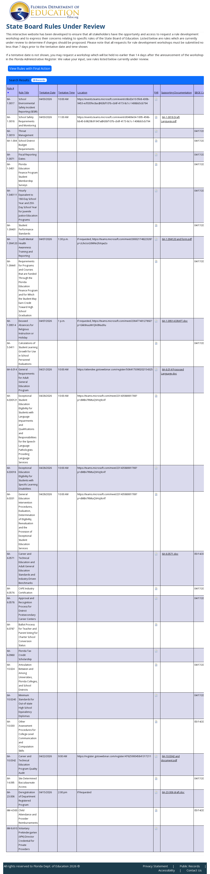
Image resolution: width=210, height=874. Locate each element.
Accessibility (166, 870)
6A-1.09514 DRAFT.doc (175, 321)
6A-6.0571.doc (170, 554)
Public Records (190, 866)
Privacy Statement (155, 866)
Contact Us (194, 870)
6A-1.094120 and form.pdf (177, 239)
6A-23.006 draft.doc (173, 792)
